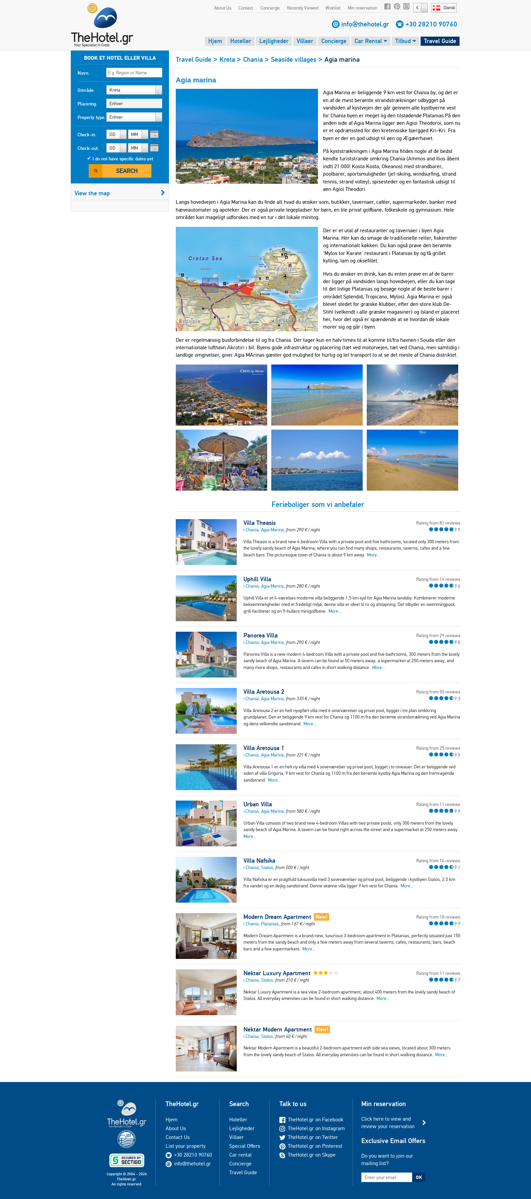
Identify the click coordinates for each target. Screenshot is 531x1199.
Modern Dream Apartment (277, 917)
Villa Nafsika (259, 860)
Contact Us (178, 1137)
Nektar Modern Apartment (277, 1029)
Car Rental (371, 41)
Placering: (87, 104)
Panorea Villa (260, 635)
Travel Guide (440, 41)
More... (373, 555)
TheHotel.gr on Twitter (308, 1137)
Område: (86, 90)
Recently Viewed (302, 8)
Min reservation (362, 8)
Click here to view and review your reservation (388, 1122)
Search (127, 171)
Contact (245, 8)
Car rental (240, 1155)
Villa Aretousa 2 (263, 691)
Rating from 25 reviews (438, 748)
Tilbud (405, 41)
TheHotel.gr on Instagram (312, 1128)
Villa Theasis (259, 523)
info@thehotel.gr (365, 24)
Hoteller (240, 41)
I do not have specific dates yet (122, 159)
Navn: (83, 73)
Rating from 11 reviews (438, 804)
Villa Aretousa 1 (263, 748)
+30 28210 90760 (431, 24)
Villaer (305, 41)
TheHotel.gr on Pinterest (310, 1146)
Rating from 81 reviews (438, 523)
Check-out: (88, 148)
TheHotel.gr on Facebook (311, 1119)
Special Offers (244, 1146)
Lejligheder (274, 41)
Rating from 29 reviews (438, 635)
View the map (120, 193)
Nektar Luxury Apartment (277, 973)
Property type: (92, 117)
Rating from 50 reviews (438, 692)
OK (419, 1177)
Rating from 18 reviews (438, 917)
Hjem (215, 41)
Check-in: (87, 135)
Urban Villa (257, 804)
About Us (222, 8)
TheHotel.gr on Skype (307, 1155)
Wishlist (332, 8)
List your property (186, 1146)
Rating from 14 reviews (438, 579)
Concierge (270, 8)
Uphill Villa (257, 579)
